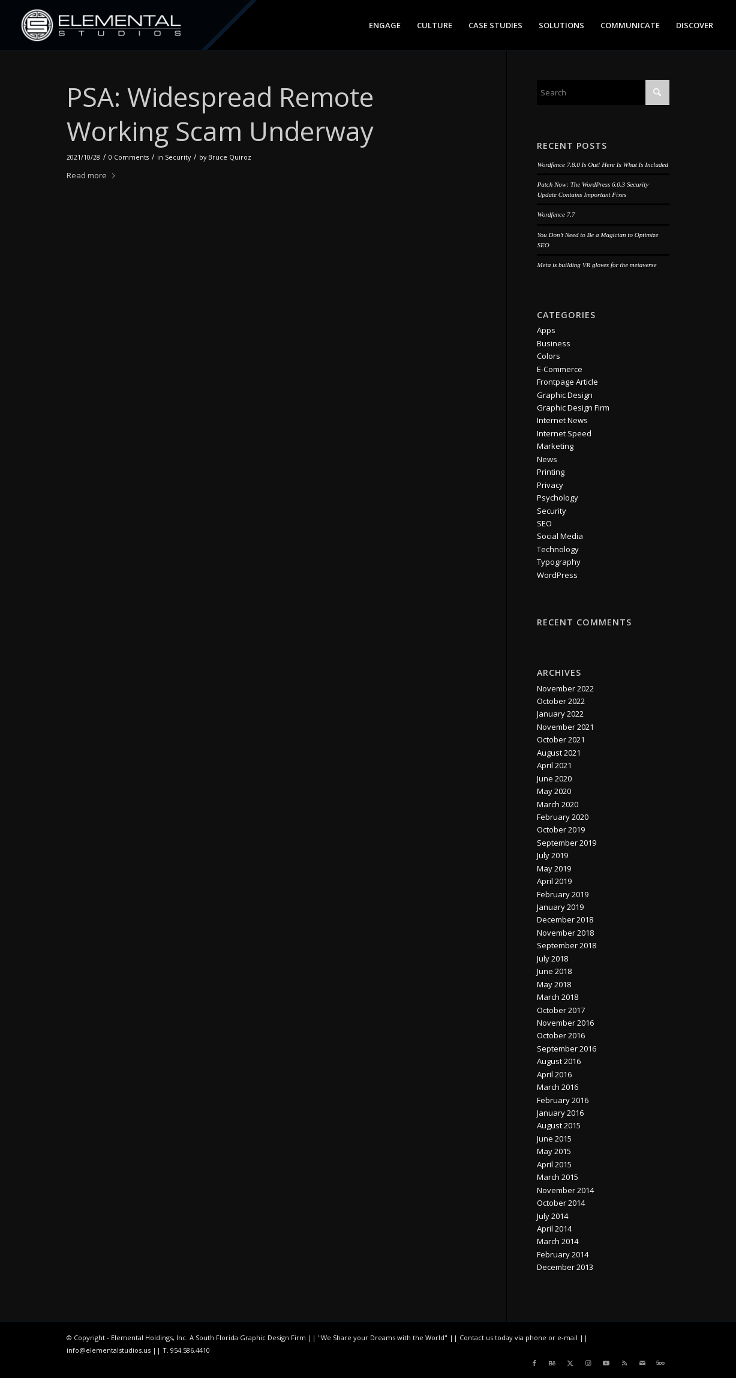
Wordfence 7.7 (556, 214)
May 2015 (554, 1151)
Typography (559, 561)
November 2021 (565, 726)
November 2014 (565, 1190)
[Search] (603, 92)
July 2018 (552, 958)
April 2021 (554, 765)
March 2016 (557, 1087)
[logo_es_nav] (101, 25)
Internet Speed (564, 433)
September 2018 (566, 945)
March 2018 (557, 996)
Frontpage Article (567, 381)
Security (178, 157)
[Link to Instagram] (588, 1363)
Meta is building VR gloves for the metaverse (596, 264)
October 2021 (561, 739)
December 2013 (565, 1267)
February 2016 (562, 1100)
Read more (91, 175)
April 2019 (554, 881)
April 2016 (554, 1074)
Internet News (562, 420)
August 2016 (559, 1061)
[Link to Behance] (552, 1363)
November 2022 (565, 688)
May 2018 (554, 984)
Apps (546, 330)
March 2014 (557, 1241)
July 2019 (552, 855)
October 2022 (561, 701)
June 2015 (554, 1138)
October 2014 (561, 1202)
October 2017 (561, 1010)
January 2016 (560, 1112)
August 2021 (559, 752)
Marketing (555, 446)
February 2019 (562, 894)
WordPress (557, 575)
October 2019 (561, 829)
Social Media (560, 536)
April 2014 (554, 1228)
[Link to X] (570, 1363)
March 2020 (557, 804)
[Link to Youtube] (606, 1363)
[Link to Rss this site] (624, 1363)
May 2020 (554, 791)
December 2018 (565, 919)
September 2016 (566, 1048)
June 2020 (554, 778)
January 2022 (560, 713)
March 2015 (557, 1177)
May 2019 (554, 868)
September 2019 (566, 842)
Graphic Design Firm (573, 407)
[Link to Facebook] (534, 1363)
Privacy (550, 485)
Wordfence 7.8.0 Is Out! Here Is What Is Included (602, 164)
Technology (558, 549)
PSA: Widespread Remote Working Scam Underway (220, 114)
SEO (544, 523)
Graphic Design (565, 395)
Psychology (557, 497)
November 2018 (565, 932)
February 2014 (562, 1254)
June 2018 (554, 971)
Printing (550, 471)
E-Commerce (559, 369)
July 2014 (552, 1216)
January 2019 (560, 906)
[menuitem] (384, 25)
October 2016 (561, 1035)
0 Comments (129, 157)
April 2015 (554, 1164)
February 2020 (562, 816)
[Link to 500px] (660, 1363)
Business (553, 343)
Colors (548, 356)
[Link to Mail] (642, 1363)
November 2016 (565, 1022)
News (547, 459)
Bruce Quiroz (229, 157)
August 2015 (559, 1125)
